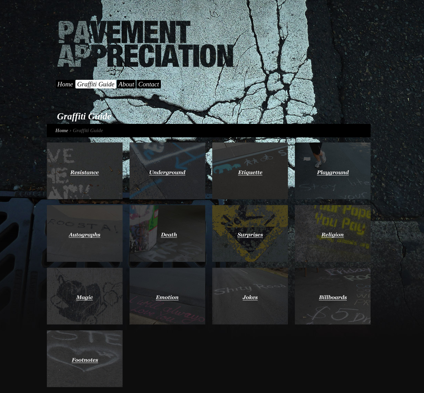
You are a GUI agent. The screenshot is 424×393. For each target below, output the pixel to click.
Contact (148, 84)
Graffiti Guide (95, 84)
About (126, 84)
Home (65, 84)
